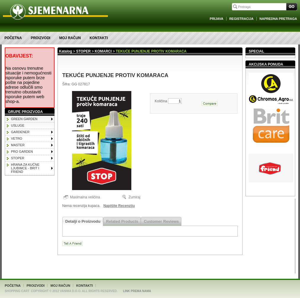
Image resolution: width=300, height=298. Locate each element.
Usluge (17, 125)
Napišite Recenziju (119, 206)
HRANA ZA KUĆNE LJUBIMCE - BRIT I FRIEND (25, 168)
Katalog (65, 51)
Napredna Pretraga (278, 18)
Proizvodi (40, 38)
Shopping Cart (17, 291)
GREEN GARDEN (24, 119)
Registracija (241, 18)
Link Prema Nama (137, 291)
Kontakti (99, 38)
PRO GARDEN (22, 151)
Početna (13, 38)
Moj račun (70, 38)
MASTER (18, 145)
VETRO (16, 138)
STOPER (17, 158)
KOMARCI (103, 51)
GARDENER (20, 132)
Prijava (216, 18)
